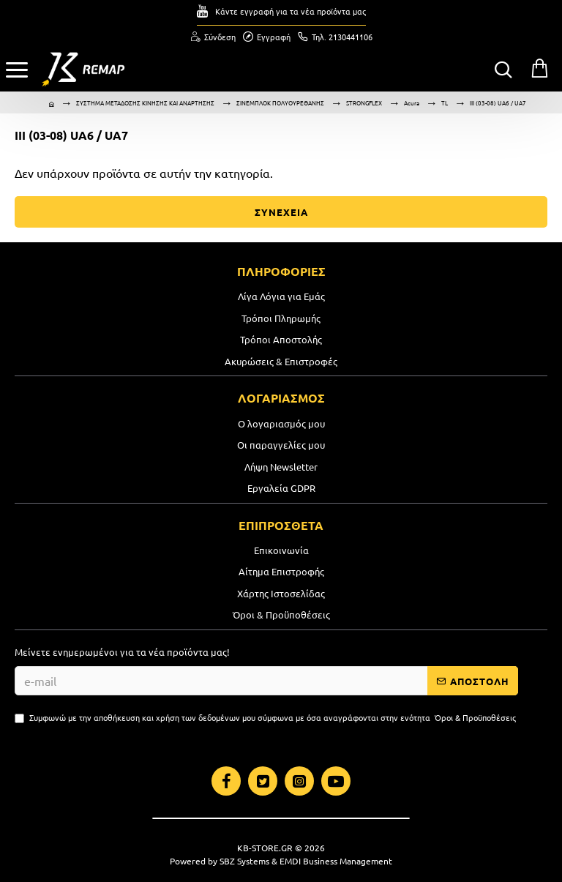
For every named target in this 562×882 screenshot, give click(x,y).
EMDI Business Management (336, 861)
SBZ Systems (244, 861)
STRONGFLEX (364, 102)
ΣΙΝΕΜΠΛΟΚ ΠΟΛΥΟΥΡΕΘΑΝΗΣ (280, 102)
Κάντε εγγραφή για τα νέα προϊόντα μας (290, 11)
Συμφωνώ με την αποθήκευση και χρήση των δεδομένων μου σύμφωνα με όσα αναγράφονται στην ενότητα (266, 717)
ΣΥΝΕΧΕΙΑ (281, 212)
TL (444, 102)
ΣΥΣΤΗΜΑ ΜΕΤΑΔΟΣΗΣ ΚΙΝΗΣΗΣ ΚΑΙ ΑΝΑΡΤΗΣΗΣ (145, 102)
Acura (411, 102)
